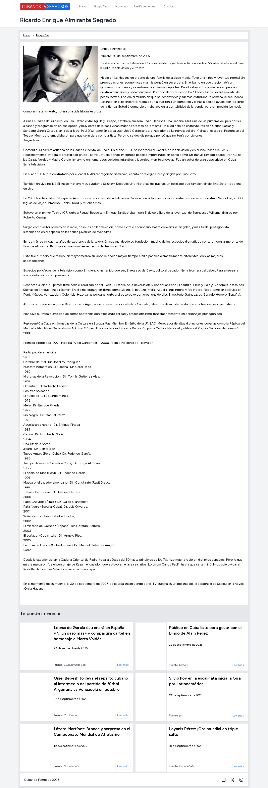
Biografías (42, 35)
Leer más (123, 665)
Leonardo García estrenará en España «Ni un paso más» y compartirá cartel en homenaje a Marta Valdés (92, 633)
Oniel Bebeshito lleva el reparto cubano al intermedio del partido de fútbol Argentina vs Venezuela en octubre (91, 684)
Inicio (26, 35)
